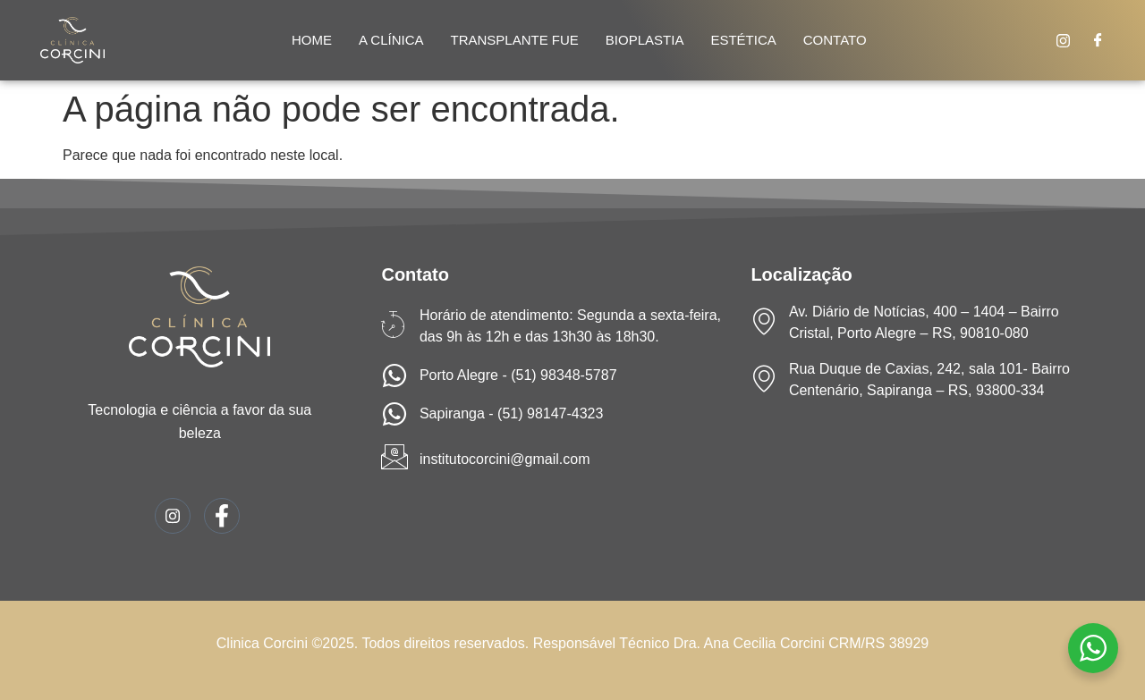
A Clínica (391, 39)
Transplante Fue (515, 39)
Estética (743, 39)
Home (312, 39)
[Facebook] (1098, 40)
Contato (835, 39)
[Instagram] (1063, 40)
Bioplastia (645, 39)
